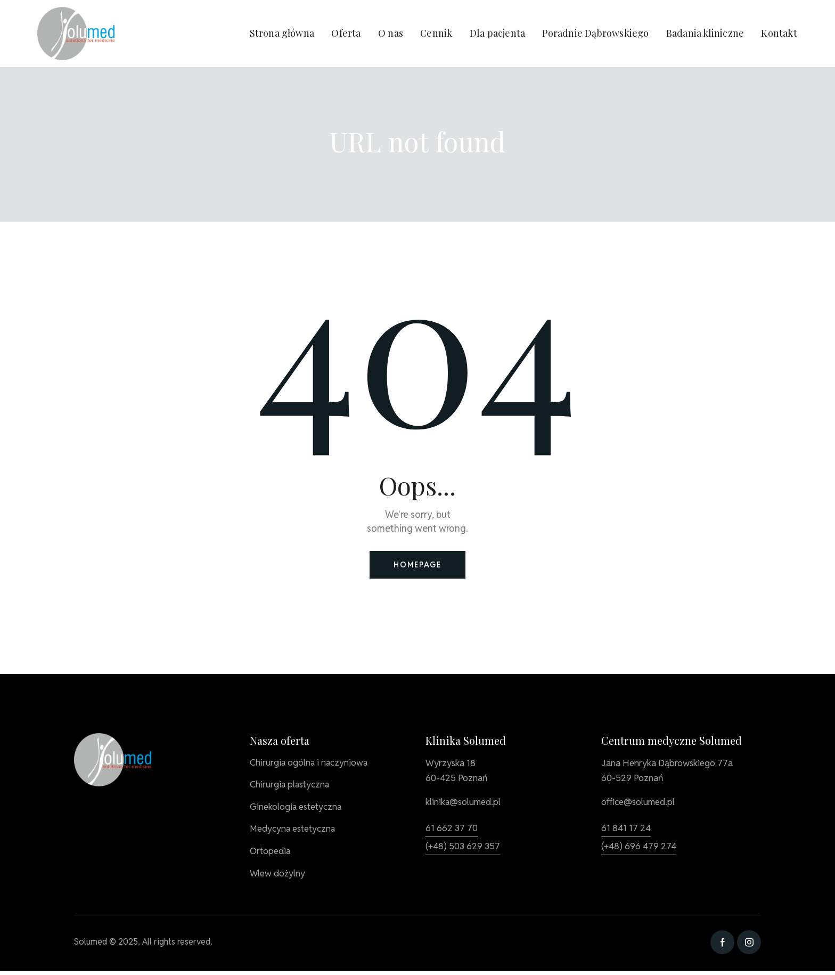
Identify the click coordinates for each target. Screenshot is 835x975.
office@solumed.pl (638, 804)
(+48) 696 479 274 (638, 848)
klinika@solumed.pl (463, 804)
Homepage (417, 566)
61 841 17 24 (626, 829)
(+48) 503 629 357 (462, 848)
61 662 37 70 (451, 829)
